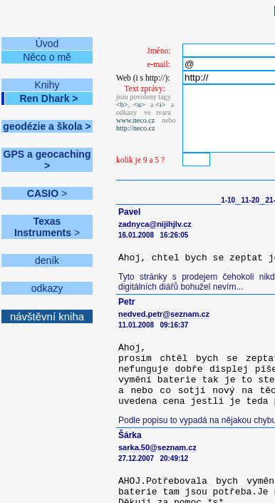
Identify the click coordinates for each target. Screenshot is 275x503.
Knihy (46, 85)
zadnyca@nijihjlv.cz (155, 224)
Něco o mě (47, 57)
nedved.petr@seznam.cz (163, 314)
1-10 (228, 200)
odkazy (47, 288)
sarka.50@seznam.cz (157, 447)
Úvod (47, 43)
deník (47, 260)
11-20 (250, 200)
